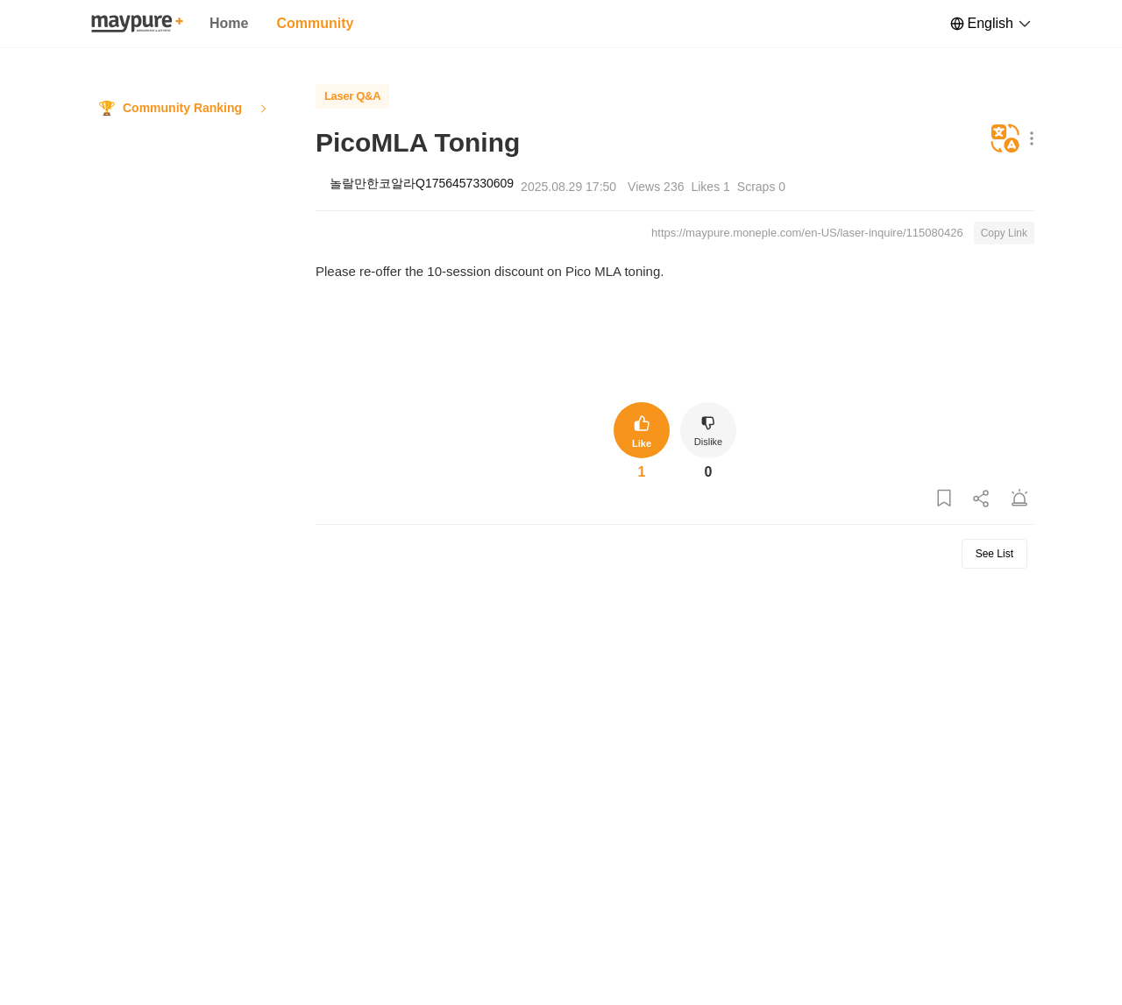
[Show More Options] (1027, 140)
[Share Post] (982, 499)
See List (994, 554)
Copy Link (1004, 233)
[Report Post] (1019, 499)
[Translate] (1005, 140)
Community (314, 23)
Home (228, 23)
